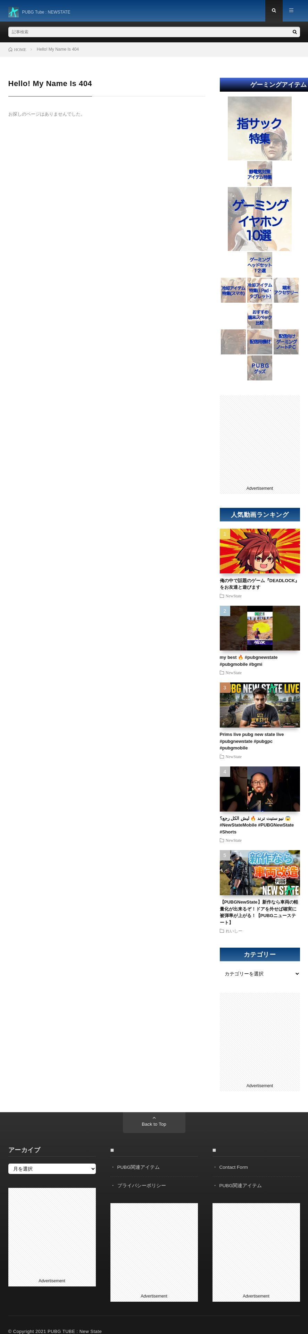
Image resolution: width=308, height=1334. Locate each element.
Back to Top (154, 1126)
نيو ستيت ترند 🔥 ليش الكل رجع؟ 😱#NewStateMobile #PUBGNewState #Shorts (257, 826)
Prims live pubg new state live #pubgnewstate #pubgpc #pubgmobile (252, 742)
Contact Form (234, 1168)
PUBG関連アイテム (138, 1168)
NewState (234, 597)
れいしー (234, 932)
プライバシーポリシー (141, 1186)
